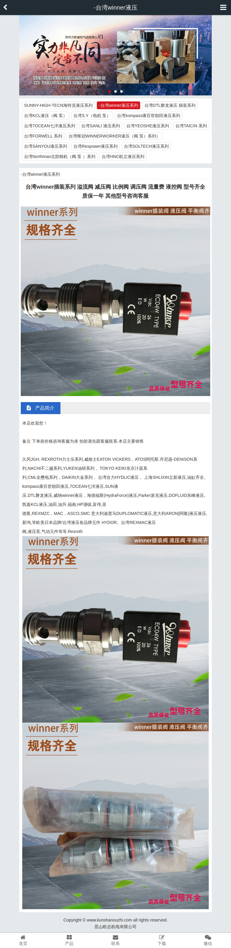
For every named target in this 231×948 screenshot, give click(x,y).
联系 (115, 940)
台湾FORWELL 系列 (43, 136)
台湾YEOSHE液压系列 (147, 125)
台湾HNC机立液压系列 (123, 156)
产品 (69, 940)
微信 (208, 940)
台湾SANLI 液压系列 (100, 125)
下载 (162, 940)
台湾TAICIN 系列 (191, 125)
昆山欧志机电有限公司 (115, 926)
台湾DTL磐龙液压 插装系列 (170, 105)
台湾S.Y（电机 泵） (92, 115)
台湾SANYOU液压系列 (45, 146)
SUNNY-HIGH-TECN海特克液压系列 (58, 105)
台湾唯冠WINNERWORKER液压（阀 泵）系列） (114, 136)
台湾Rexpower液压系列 (95, 146)
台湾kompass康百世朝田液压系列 (148, 115)
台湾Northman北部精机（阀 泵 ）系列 (59, 156)
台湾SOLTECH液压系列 (146, 146)
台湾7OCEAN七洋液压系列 (49, 125)
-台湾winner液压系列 (118, 105)
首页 (23, 940)
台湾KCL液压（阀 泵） (45, 115)
